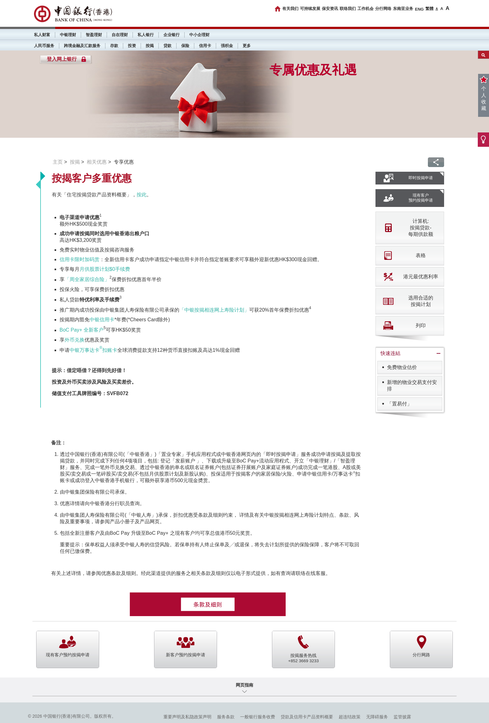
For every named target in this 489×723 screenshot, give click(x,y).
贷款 (167, 45)
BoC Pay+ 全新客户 (82, 330)
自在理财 (120, 34)
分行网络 (383, 8)
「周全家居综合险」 (87, 279)
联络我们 (348, 8)
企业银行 (171, 34)
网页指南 (244, 684)
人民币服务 (44, 45)
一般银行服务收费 (257, 716)
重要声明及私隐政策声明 (187, 716)
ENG (419, 9)
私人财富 (42, 34)
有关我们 (290, 8)
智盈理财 (94, 34)
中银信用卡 (102, 319)
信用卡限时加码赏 (79, 259)
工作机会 (365, 8)
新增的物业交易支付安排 (412, 385)
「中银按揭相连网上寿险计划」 (214, 310)
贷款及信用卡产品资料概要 (307, 716)
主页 (58, 162)
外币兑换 (75, 339)
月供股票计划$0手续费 (105, 269)
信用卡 (205, 45)
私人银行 (146, 34)
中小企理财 (199, 34)
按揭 (150, 45)
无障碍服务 (377, 716)
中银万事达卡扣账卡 (93, 350)
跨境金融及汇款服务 (82, 45)
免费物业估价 (402, 367)
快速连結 (390, 353)
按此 (142, 194)
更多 (247, 45)
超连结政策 (350, 716)
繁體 (429, 8)
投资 (132, 45)
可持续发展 (310, 8)
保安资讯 (330, 8)
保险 (185, 45)
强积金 (227, 45)
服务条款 (226, 716)
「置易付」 (399, 403)
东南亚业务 (403, 8)
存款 (114, 45)
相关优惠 (97, 162)
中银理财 (68, 34)
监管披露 (402, 716)
